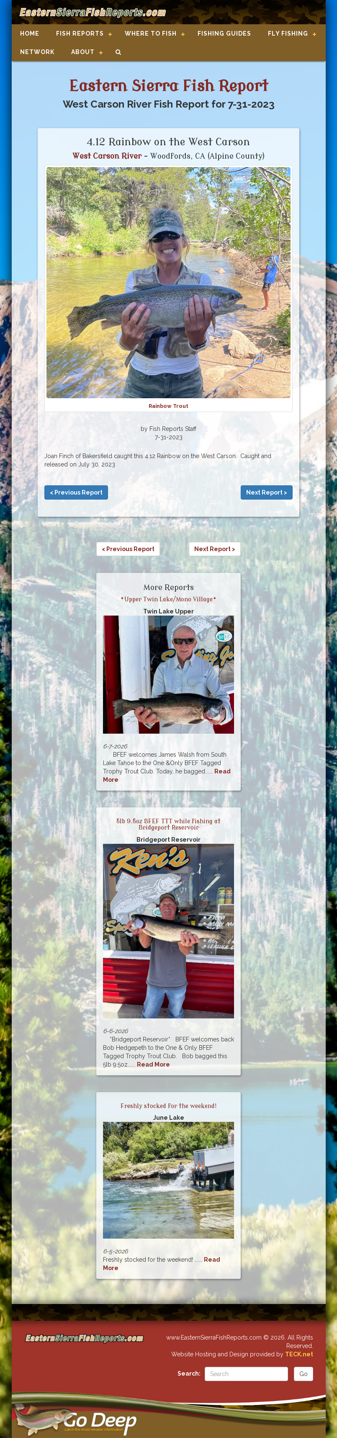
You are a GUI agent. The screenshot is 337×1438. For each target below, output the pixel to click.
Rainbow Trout (168, 406)
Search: (189, 1373)
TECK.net (299, 1354)
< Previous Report (76, 492)
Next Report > (266, 492)
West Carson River (106, 156)
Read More (153, 1064)
